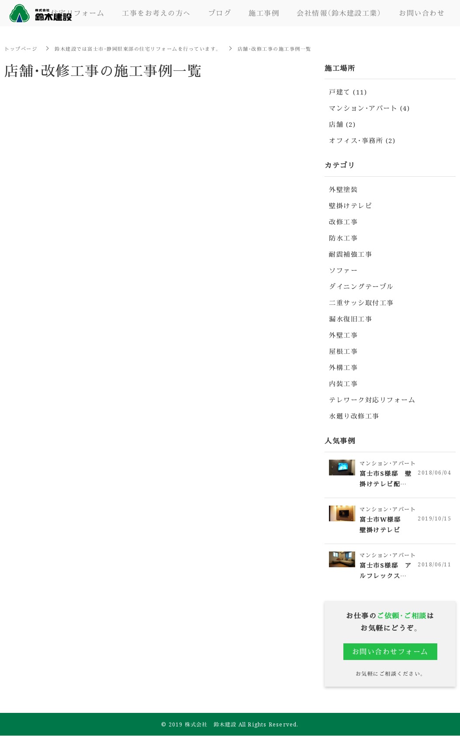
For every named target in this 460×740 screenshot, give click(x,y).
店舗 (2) (342, 124)
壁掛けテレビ (350, 205)
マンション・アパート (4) (369, 107)
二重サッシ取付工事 (361, 302)
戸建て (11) (348, 91)
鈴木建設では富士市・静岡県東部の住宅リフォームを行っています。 (146, 48)
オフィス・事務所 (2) (362, 140)
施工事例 (264, 13)
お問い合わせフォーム (390, 655)
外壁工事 (343, 334)
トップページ (22, 48)
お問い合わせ (422, 13)
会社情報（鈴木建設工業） (339, 13)
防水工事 (343, 237)
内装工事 (343, 383)
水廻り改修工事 (354, 415)
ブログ (220, 13)
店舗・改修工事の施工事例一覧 (294, 48)
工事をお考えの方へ (156, 13)
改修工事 (343, 221)
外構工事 (343, 367)
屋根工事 (343, 351)
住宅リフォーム (78, 13)
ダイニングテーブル (361, 286)
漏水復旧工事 (350, 318)
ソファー (343, 270)
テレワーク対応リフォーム (372, 399)
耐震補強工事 (350, 253)
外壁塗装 (343, 189)
